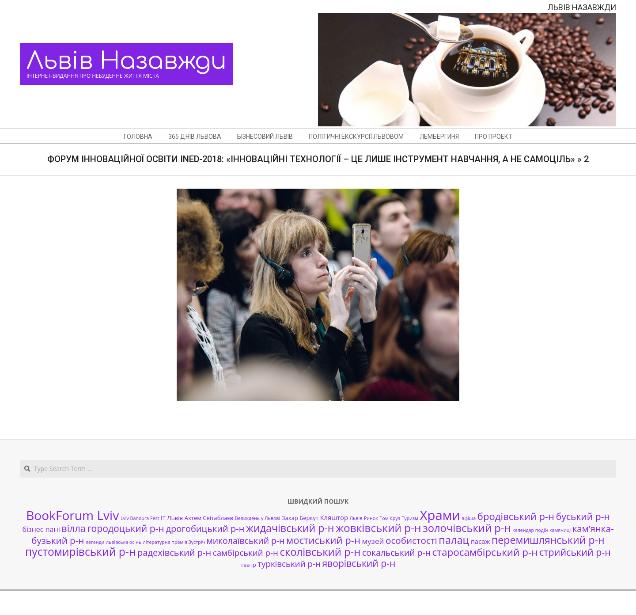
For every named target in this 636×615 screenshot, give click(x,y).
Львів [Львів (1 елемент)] (356, 518)
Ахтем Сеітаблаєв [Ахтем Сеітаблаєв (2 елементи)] (209, 518)
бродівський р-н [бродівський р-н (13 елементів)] (515, 516)
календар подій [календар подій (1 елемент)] (530, 530)
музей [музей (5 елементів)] (373, 541)
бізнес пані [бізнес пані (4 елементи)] (41, 529)
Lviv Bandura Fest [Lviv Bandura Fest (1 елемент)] (140, 518)
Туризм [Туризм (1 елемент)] (409, 518)
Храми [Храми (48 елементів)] (440, 515)
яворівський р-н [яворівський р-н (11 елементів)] (358, 563)
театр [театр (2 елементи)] (248, 565)
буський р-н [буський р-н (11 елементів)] (583, 516)
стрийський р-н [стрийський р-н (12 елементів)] (575, 552)
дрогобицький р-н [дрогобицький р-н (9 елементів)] (205, 529)
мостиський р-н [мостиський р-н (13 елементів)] (323, 540)
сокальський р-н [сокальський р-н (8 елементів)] (396, 552)
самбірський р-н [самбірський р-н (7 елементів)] (245, 552)
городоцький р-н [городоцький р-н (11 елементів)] (125, 528)
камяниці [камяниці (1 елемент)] (560, 530)
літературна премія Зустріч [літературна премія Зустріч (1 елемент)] (174, 542)
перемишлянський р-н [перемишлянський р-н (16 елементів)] (548, 540)
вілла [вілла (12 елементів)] (73, 528)
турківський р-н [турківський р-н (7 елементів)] (288, 563)
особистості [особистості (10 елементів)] (411, 540)
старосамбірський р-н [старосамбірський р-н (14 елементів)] (485, 552)
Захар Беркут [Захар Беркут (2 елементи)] (300, 518)
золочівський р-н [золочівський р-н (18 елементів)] (467, 528)
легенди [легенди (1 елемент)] (95, 542)
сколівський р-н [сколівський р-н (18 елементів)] (320, 552)
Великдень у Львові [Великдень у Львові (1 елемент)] (257, 518)
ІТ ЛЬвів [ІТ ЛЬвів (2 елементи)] (172, 518)
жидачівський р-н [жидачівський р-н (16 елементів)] (290, 528)
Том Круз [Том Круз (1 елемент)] (389, 518)
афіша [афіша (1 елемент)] (469, 518)
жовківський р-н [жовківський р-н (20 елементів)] (378, 527)
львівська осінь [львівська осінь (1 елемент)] (123, 542)
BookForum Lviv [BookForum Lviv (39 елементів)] (72, 515)
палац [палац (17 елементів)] (454, 540)
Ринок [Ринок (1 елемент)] (371, 518)
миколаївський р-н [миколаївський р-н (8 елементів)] (246, 541)
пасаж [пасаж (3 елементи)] (480, 541)
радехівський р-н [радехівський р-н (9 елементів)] (174, 552)
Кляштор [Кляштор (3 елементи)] (334, 517)
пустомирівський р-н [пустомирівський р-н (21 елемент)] (80, 551)
